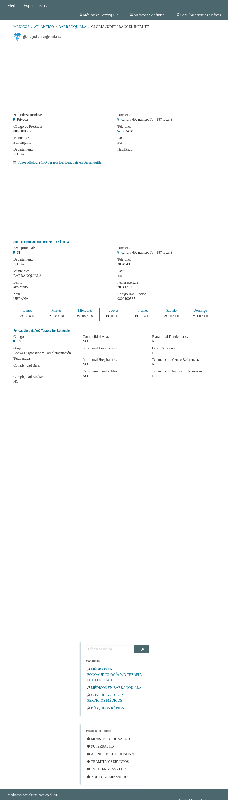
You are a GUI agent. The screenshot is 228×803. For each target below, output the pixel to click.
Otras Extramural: (165, 348)
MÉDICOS (21, 27)
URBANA (20, 299)
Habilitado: (125, 149)
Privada (22, 119)
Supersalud (100, 746)
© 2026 (34, 795)
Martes (56, 310)
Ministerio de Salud (108, 739)
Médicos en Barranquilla (99, 15)
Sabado (171, 310)
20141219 (124, 287)
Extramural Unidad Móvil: (102, 371)
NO (15, 381)
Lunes (27, 310)
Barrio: (18, 282)
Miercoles (85, 310)
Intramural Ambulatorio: (100, 348)
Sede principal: (24, 248)
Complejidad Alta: (96, 336)
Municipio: (21, 138)
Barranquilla (73, 27)
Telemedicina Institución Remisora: (177, 371)
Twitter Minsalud (106, 769)
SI (118, 154)
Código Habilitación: (132, 294)
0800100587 (22, 131)
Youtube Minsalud (107, 777)
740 (19, 341)
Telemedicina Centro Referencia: (175, 359)
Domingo (200, 310)
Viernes (142, 310)
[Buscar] (141, 649)
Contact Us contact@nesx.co (199, 800)
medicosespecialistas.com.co (28, 795)
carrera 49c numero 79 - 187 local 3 (146, 119)
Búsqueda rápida (105, 708)
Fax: (120, 138)
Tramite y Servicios (108, 762)
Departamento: (24, 149)
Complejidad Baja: (26, 365)
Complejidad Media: (28, 377)
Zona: (17, 294)
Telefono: (124, 126)
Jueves (114, 310)
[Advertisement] (114, 75)
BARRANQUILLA (27, 276)
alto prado (20, 287)
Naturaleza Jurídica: (27, 115)
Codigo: (19, 336)
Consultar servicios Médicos (199, 15)
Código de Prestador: (28, 126)
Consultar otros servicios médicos (105, 697)
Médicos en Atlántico (147, 15)
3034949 (128, 131)
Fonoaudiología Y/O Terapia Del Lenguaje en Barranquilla (60, 162)
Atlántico (44, 27)
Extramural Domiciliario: (170, 336)
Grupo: (18, 348)
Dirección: (124, 115)
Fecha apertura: (128, 282)
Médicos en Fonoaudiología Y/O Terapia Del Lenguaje (114, 674)
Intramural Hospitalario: (100, 359)
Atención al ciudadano (111, 754)
